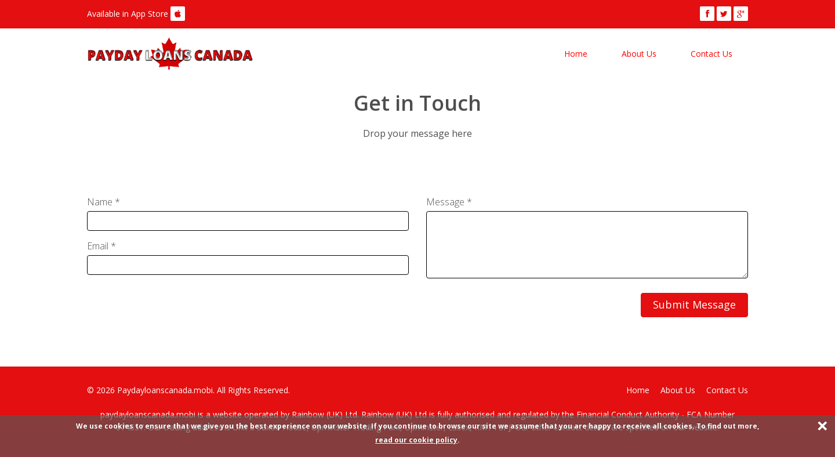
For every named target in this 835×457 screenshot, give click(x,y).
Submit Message (694, 304)
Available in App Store (127, 13)
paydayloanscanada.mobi (149, 414)
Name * (103, 201)
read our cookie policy (416, 440)
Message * (449, 201)
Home (575, 53)
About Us (639, 53)
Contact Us (711, 53)
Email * (101, 246)
